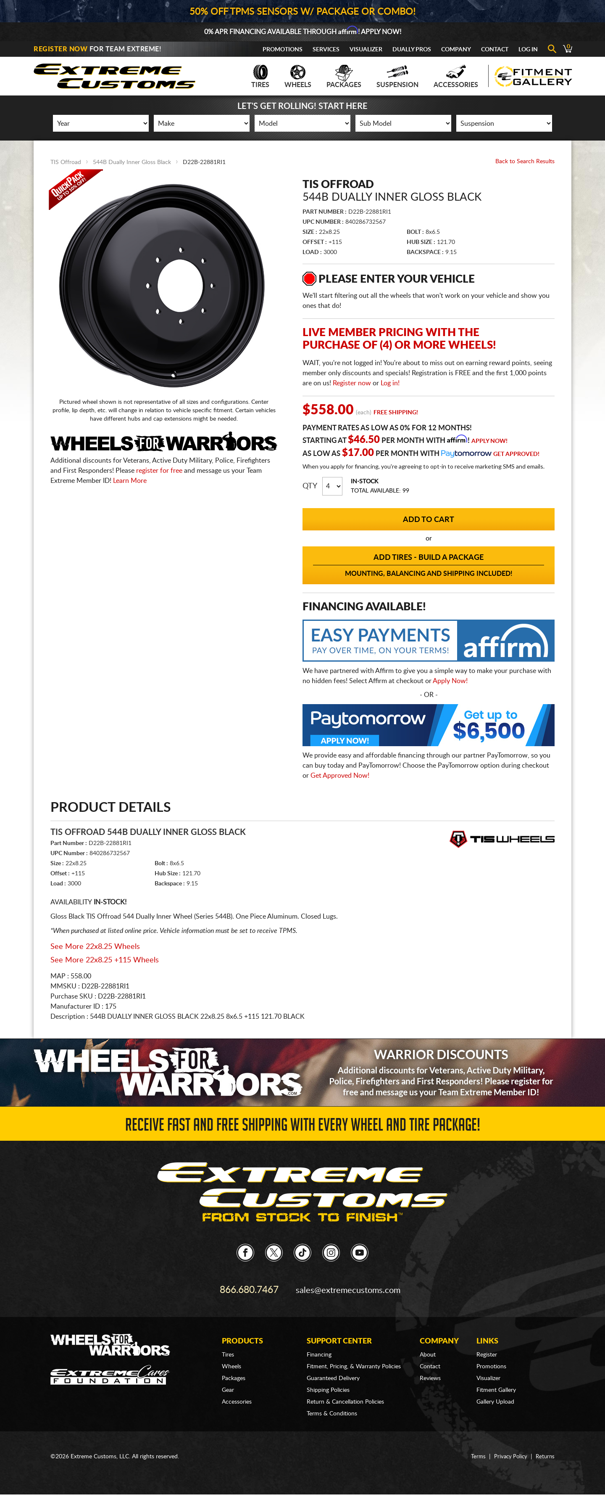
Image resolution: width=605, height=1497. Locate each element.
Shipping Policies (328, 1386)
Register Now (60, 49)
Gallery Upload (495, 1398)
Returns (544, 1452)
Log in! (390, 383)
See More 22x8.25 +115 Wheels (104, 960)
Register (486, 1351)
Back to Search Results (525, 161)
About (428, 1351)
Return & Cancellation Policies (345, 1398)
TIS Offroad (65, 162)
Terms (474, 1452)
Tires (260, 76)
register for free (159, 470)
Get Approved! (516, 454)
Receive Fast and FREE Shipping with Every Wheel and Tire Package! (302, 1126)
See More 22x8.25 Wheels (95, 947)
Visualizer (366, 50)
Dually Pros (411, 50)
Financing (319, 1351)
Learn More (130, 480)
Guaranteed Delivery (333, 1374)
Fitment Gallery (496, 1386)
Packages (343, 76)
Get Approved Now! (339, 775)
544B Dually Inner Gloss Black (132, 162)
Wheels (297, 76)
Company (456, 50)
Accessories (456, 76)
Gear (228, 1386)
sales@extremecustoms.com (349, 1287)
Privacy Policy (508, 1452)
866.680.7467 (249, 1287)
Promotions (282, 50)
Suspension (397, 76)
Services (326, 50)
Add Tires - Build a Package (428, 566)
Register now (352, 383)
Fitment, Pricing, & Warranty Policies (354, 1362)
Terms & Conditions (332, 1409)
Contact (494, 50)
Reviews (430, 1374)
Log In (528, 50)
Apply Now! (489, 441)
